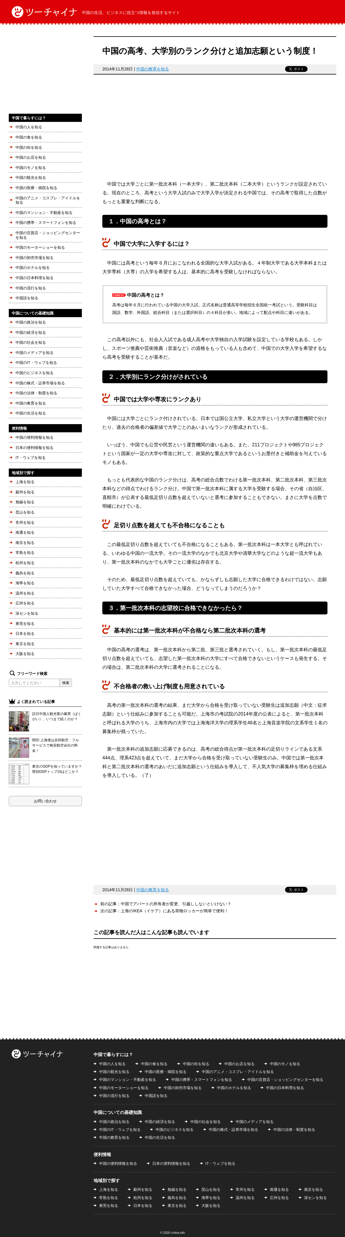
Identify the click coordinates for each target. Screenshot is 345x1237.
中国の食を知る (28, 137)
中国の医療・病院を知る (36, 188)
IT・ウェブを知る (30, 457)
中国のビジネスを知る (34, 373)
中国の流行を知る (30, 288)
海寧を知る (24, 583)
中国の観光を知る (30, 177)
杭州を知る (24, 563)
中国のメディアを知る (34, 352)
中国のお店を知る (30, 157)
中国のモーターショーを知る (40, 247)
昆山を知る (24, 512)
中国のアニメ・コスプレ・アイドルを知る (47, 200)
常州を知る (24, 522)
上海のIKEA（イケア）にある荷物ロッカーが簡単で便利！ (174, 910)
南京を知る (24, 542)
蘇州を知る (24, 492)
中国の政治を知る (30, 322)
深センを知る (26, 613)
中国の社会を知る (30, 342)
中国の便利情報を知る (34, 437)
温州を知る (24, 593)
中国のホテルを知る (32, 267)
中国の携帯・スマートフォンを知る (45, 222)
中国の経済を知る (30, 332)
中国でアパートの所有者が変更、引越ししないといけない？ (176, 903)
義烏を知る (24, 573)
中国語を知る (26, 298)
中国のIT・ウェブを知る (36, 362)
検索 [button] (65, 683)
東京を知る (24, 644)
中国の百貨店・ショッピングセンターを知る (47, 235)
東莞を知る (24, 623)
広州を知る (24, 603)
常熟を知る (24, 552)
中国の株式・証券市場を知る (40, 383)
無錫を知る (24, 502)
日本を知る (24, 633)
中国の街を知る (28, 147)
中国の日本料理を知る (34, 278)
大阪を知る (24, 654)
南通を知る (24, 532)
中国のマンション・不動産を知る (44, 212)
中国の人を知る (28, 127)
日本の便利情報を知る (34, 447)
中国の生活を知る (30, 413)
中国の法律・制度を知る (36, 393)
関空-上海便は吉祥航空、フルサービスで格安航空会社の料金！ (55, 745)
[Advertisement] (214, 130)
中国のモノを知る (30, 167)
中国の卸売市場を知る (34, 257)
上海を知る (24, 482)
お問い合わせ (45, 801)
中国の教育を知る (152, 69)
